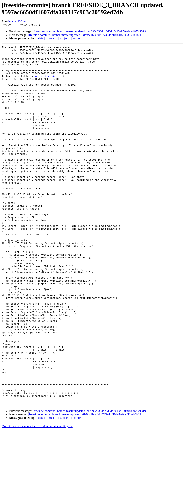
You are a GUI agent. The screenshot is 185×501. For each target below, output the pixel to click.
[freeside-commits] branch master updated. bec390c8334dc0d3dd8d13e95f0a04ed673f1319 (89, 31)
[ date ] (40, 38)
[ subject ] (64, 38)
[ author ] (77, 38)
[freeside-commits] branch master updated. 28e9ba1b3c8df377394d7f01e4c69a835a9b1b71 (84, 34)
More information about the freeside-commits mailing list (37, 497)
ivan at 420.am (17, 21)
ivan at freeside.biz (48, 82)
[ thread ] (51, 38)
